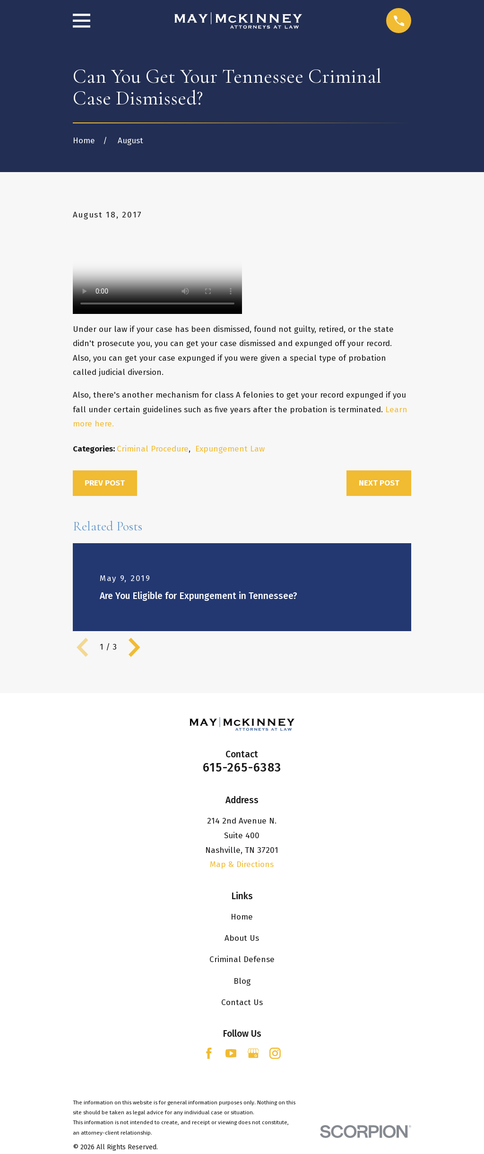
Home (242, 917)
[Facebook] (209, 1053)
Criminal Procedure (153, 449)
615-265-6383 (242, 767)
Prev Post (105, 483)
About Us (242, 938)
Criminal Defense (242, 959)
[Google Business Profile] (253, 1053)
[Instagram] (275, 1053)
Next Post (379, 483)
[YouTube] (231, 1053)
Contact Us (242, 1002)
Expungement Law (230, 449)
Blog (242, 981)
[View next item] (134, 647)
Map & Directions (242, 864)
